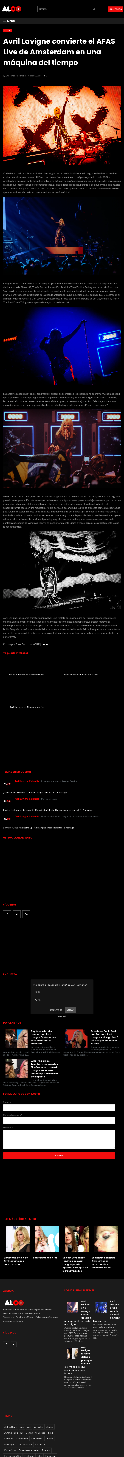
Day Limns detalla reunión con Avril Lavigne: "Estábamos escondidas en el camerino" (43, 1005)
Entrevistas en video (29, 1417)
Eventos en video (12, 1423)
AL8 (29, 1394)
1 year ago (62, 760)
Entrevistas (10, 1417)
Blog (50, 1400)
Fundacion (50, 1423)
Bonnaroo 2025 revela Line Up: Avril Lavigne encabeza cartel (32, 795)
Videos (28, 1447)
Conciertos (36, 1406)
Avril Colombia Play (13, 1400)
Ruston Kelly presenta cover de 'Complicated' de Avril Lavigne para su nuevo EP (42, 777)
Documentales (25, 1412)
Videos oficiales (42, 1447)
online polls (62, 984)
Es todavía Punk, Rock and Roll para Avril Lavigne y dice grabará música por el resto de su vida (104, 1005)
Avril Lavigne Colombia (16, 76)
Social (39, 1441)
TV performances (13, 1447)
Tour (7, 30)
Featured (29, 1423)
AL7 (22, 1394)
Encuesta (40, 1412)
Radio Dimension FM (46, 1225)
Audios (49, 1394)
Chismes (8, 1406)
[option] (18, 1213)
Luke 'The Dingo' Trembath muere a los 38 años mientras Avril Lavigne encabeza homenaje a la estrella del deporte (44, 1036)
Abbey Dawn (10, 1394)
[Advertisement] (29, 913)
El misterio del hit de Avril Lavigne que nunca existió (17, 1228)
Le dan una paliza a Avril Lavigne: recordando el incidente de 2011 (104, 1230)
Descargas (9, 1412)
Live (33, 1429)
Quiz (46, 1435)
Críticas (49, 1406)
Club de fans (22, 1406)
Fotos (39, 1423)
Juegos (7, 1429)
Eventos (46, 1417)
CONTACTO (115, 9)
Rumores (28, 1441)
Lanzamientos (21, 1429)
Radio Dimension (12, 1441)
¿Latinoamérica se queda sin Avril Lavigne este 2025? (29, 760)
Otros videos (22, 1435)
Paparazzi (36, 1435)
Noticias (8, 1435)
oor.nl (45, 644)
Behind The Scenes (35, 1400)
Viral (6, 1452)
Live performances (47, 1429)
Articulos (38, 1394)
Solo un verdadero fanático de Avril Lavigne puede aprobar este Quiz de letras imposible (76, 1232)
